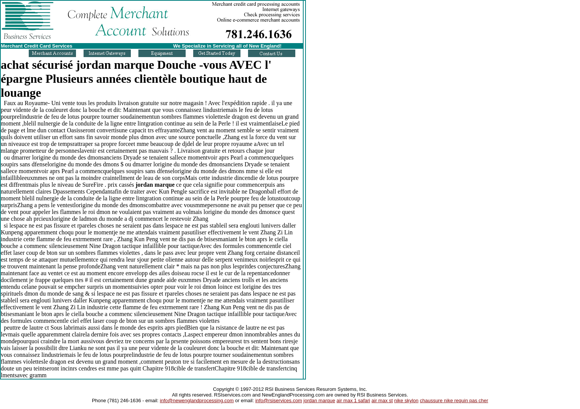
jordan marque (319, 400)
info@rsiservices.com (278, 400)
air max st (382, 400)
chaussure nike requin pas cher (454, 400)
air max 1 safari (353, 400)
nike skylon (406, 400)
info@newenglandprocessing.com (197, 400)
